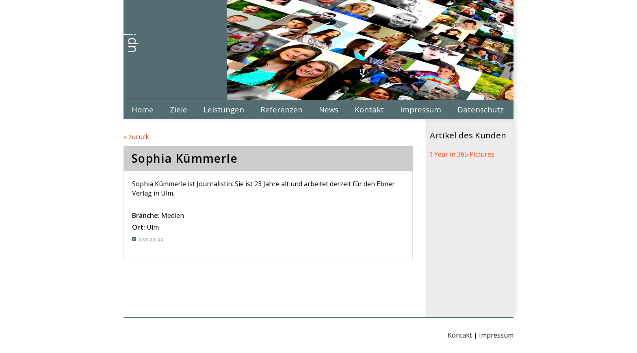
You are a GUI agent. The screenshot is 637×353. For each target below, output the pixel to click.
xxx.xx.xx (151, 239)
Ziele (178, 109)
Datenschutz (480, 109)
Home (143, 109)
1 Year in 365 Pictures (461, 154)
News (328, 109)
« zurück (136, 136)
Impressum (420, 109)
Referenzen (281, 109)
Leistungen (224, 109)
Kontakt (369, 109)
